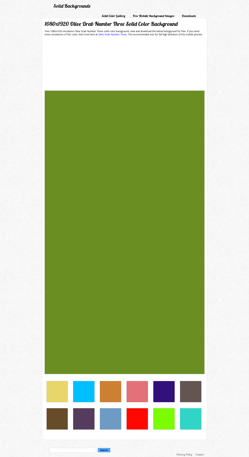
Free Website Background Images (153, 16)
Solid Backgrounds (71, 6)
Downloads (189, 16)
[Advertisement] (124, 64)
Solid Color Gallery (113, 16)
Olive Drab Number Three (112, 34)
